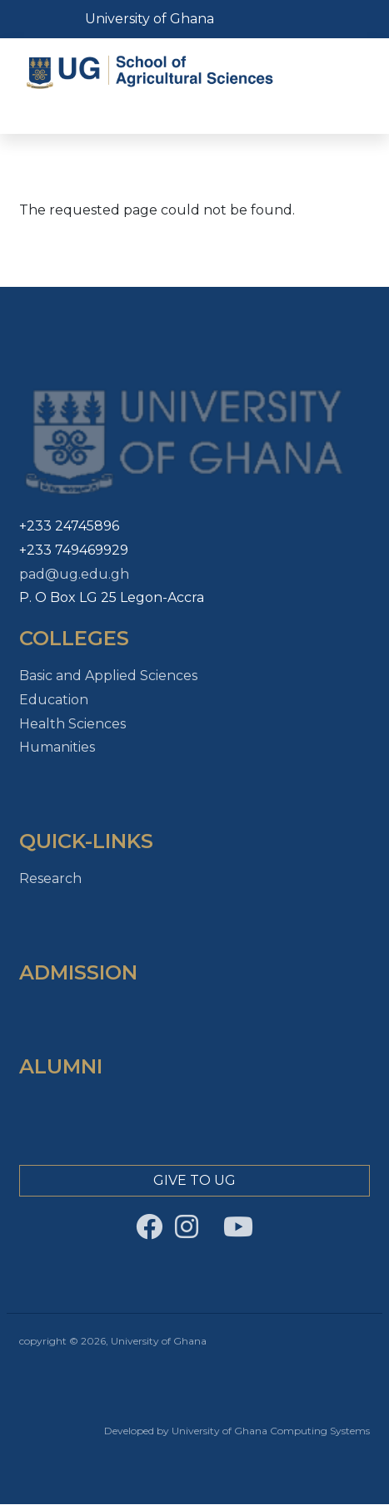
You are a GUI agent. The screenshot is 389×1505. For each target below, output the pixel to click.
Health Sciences (72, 724)
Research (50, 878)
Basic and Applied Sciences (108, 675)
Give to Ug (194, 1180)
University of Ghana (149, 19)
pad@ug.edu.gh (74, 574)
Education (53, 700)
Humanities (57, 747)
